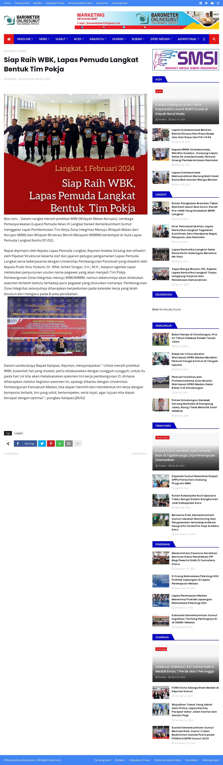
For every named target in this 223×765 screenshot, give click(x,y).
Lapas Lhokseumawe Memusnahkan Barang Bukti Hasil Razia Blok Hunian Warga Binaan (195, 176)
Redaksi (37, 3)
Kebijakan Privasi (55, 3)
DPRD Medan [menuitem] (159, 39)
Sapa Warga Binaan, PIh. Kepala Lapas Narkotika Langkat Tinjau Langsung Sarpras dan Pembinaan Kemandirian (194, 274)
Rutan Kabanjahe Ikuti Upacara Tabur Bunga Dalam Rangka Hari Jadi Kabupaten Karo (195, 499)
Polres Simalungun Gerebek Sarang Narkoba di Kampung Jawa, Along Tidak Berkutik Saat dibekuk (194, 405)
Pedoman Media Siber (80, 3)
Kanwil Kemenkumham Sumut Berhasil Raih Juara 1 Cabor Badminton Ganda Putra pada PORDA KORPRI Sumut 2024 (193, 733)
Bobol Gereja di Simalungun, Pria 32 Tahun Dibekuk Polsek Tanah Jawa (194, 338)
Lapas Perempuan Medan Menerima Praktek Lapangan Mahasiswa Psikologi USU (192, 599)
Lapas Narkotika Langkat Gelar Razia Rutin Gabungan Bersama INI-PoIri (194, 253)
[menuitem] (9, 39)
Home (7, 3)
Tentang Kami (22, 3)
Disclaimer (102, 3)
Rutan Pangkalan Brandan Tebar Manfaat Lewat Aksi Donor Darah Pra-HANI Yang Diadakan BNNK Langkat (195, 209)
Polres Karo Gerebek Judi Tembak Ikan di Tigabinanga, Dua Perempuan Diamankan (185, 455)
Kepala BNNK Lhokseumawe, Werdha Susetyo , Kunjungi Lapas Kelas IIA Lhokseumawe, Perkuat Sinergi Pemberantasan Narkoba (195, 155)
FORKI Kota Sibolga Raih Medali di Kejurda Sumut (195, 689)
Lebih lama (138, 453)
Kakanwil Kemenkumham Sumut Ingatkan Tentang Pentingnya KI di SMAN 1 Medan (194, 619)
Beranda (9, 51)
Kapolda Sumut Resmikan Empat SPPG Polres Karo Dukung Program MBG (195, 479)
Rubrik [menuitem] (137, 39)
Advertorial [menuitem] (187, 39)
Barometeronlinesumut (21, 760)
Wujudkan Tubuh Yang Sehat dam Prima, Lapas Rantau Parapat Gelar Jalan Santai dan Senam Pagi (194, 710)
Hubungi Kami (119, 3)
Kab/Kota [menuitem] (97, 39)
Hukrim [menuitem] (117, 39)
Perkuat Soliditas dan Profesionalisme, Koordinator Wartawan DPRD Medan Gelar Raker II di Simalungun (192, 382)
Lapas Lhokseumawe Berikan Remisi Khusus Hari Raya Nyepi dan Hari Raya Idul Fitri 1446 (193, 133)
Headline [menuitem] (24, 39)
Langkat (21, 51)
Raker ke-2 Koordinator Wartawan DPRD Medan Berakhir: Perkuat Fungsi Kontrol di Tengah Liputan (195, 359)
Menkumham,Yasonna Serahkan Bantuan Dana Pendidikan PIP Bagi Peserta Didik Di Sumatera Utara (194, 558)
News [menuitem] (43, 39)
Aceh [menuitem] (77, 39)
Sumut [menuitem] (60, 39)
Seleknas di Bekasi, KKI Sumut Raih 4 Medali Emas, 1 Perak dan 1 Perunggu (184, 669)
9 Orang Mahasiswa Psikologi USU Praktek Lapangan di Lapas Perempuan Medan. (195, 579)
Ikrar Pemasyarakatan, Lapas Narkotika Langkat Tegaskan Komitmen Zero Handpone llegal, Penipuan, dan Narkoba (194, 232)
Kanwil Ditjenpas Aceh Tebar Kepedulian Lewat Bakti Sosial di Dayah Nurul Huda (181, 109)
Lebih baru (12, 453)
